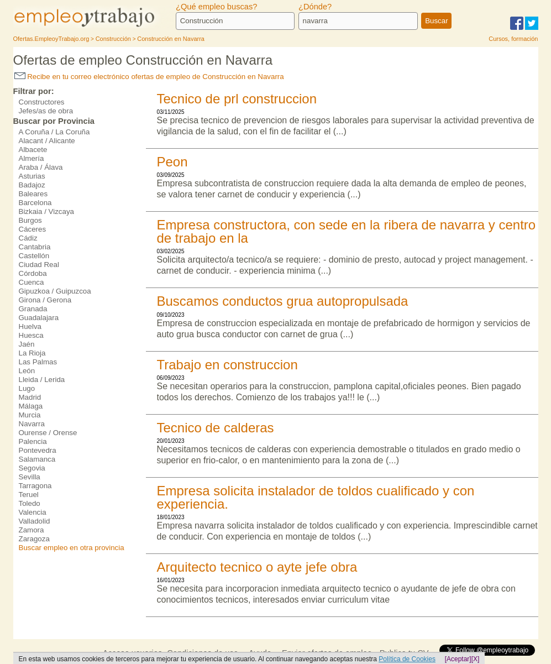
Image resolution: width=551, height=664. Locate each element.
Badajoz (32, 185)
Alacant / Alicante (47, 141)
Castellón (34, 256)
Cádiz (28, 238)
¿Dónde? (315, 6)
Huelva (30, 326)
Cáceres (32, 229)
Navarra (32, 424)
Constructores (42, 102)
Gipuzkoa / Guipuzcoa (55, 291)
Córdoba (33, 273)
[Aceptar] (458, 659)
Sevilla (29, 477)
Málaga (31, 406)
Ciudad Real (39, 264)
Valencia (32, 512)
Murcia (30, 415)
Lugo (27, 388)
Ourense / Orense (48, 432)
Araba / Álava (41, 167)
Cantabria (35, 247)
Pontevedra (37, 450)
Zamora (31, 530)
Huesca (31, 335)
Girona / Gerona (45, 300)
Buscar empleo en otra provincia (71, 547)
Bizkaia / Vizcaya (47, 211)
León (27, 371)
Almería (31, 158)
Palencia (33, 441)
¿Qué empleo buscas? (216, 6)
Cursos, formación (513, 38)
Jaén (27, 344)
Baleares (33, 194)
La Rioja (32, 353)
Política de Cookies (407, 659)
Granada (33, 309)
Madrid (30, 397)
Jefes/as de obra (46, 111)
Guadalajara (39, 317)
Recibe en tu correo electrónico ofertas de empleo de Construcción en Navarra (149, 76)
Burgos (30, 220)
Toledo (29, 503)
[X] (475, 659)
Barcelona (35, 202)
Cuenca (31, 282)
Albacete (33, 149)
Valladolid (34, 521)
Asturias (32, 176)
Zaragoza (34, 539)
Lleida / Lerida (42, 379)
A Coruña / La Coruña (54, 132)
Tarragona (35, 486)
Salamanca (37, 459)
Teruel (29, 494)
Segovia (32, 468)
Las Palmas (38, 362)
